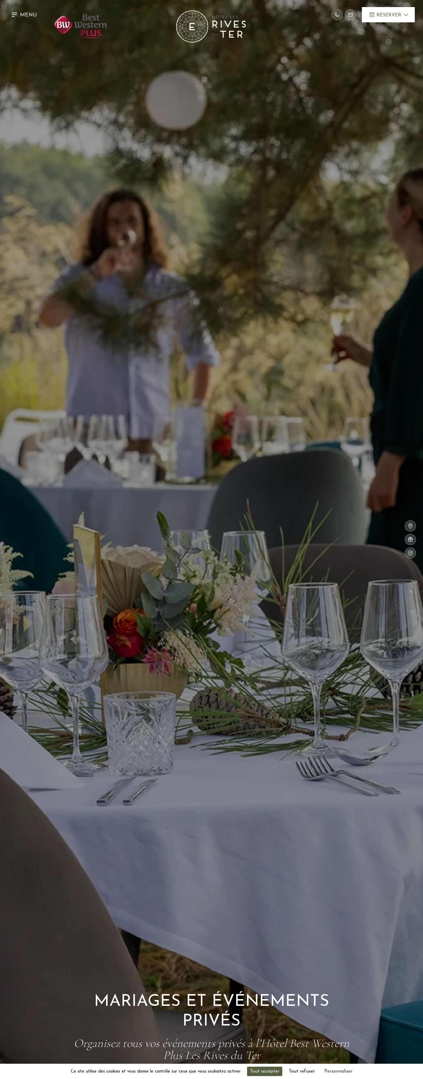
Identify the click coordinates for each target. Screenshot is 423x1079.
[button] (25, 14)
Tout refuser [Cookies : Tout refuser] (302, 1071)
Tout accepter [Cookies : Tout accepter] (264, 1071)
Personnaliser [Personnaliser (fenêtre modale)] (338, 1071)
